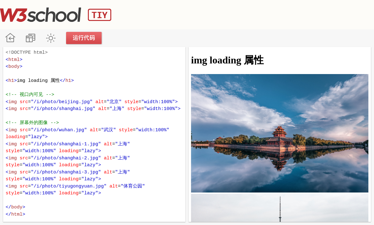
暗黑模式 (51, 38)
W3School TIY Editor (55, 14)
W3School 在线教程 (10, 38)
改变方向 (30, 38)
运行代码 (84, 38)
